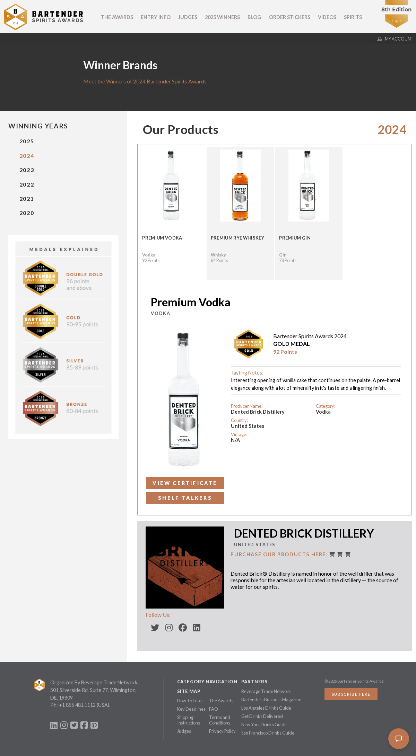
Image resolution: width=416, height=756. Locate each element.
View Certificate (185, 483)
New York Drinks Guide (264, 724)
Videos (327, 17)
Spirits (353, 17)
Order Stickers (289, 17)
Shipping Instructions (188, 720)
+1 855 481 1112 (77, 705)
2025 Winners (222, 17)
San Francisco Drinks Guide (267, 733)
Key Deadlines (191, 709)
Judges (187, 17)
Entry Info (156, 17)
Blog (254, 17)
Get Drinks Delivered (262, 716)
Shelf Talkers (185, 498)
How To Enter (190, 700)
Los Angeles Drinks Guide (266, 708)
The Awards (117, 17)
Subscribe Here (351, 694)
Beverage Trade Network (266, 691)
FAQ (213, 709)
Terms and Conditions (219, 720)
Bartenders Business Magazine (271, 699)
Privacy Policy (222, 731)
